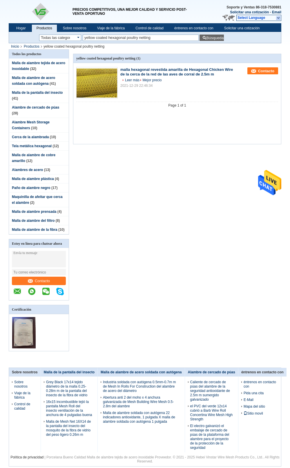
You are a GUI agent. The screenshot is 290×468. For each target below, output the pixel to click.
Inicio (15, 46)
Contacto (39, 281)
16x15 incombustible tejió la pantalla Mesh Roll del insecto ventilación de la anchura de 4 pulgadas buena (69, 408)
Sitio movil (253, 413)
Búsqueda (215, 38)
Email (276, 12)
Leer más (132, 80)
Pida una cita (254, 393)
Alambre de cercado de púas (35, 107)
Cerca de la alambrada (30, 137)
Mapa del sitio (254, 406)
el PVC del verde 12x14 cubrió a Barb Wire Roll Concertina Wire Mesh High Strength (211, 412)
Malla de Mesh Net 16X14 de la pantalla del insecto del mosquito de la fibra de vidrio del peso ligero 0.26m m (68, 428)
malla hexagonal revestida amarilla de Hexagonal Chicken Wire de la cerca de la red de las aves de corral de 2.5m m (176, 71)
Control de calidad (149, 28)
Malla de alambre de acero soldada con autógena (141, 372)
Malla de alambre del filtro (33, 221)
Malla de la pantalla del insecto (37, 93)
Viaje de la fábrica (111, 28)
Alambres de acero (27, 170)
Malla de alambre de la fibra (34, 230)
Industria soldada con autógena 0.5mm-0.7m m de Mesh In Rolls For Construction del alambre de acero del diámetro (139, 386)
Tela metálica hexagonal (32, 146)
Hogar (21, 28)
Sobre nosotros (74, 28)
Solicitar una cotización (249, 12)
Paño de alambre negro (31, 188)
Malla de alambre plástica (33, 179)
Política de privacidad (27, 457)
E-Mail (248, 400)
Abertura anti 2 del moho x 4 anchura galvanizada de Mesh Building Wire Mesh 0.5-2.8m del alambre (138, 401)
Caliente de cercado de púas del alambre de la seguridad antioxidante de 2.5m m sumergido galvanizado (210, 391)
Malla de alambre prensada (34, 212)
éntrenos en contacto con (193, 28)
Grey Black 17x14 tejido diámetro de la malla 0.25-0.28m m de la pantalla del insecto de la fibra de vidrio (67, 388)
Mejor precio (152, 80)
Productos (44, 28)
